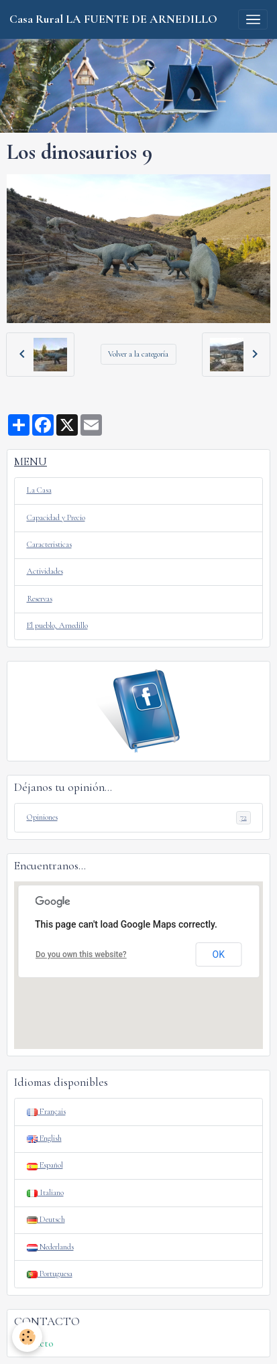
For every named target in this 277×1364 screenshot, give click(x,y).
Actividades (45, 571)
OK (219, 954)
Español (45, 1165)
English (44, 1138)
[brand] (113, 19)
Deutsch (46, 1220)
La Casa (39, 490)
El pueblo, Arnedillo (57, 626)
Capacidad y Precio (56, 518)
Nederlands (50, 1247)
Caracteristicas (49, 545)
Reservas (39, 599)
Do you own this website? (81, 954)
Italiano (45, 1193)
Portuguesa (49, 1274)
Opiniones (139, 817)
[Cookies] (27, 1337)
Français (46, 1112)
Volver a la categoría (138, 354)
